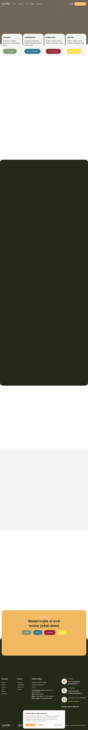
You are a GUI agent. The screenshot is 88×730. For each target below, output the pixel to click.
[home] (6, 4)
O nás (14, 4)
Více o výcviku (74, 51)
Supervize (50, 632)
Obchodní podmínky (38, 685)
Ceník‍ (33, 687)
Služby (20, 4)
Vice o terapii (10, 51)
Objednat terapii (80, 4)
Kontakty (39, 4)
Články (32, 4)
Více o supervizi (53, 51)
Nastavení (40, 725)
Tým (27, 4)
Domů (3, 682)
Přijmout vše (30, 725)
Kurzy (37, 632)
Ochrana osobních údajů (39, 682)
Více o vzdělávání (32, 51)
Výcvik (62, 632)
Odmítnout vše (58, 725)
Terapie (26, 632)
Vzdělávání (20, 685)
